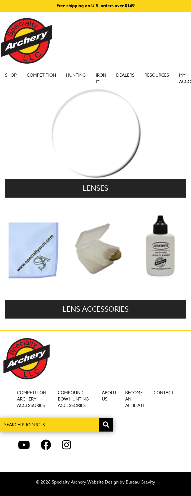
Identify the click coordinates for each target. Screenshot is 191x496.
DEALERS (130, 75)
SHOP (16, 75)
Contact (164, 393)
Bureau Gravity (140, 482)
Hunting (81, 75)
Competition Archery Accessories (31, 399)
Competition (46, 75)
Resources (162, 75)
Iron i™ (106, 78)
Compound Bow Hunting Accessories (73, 399)
